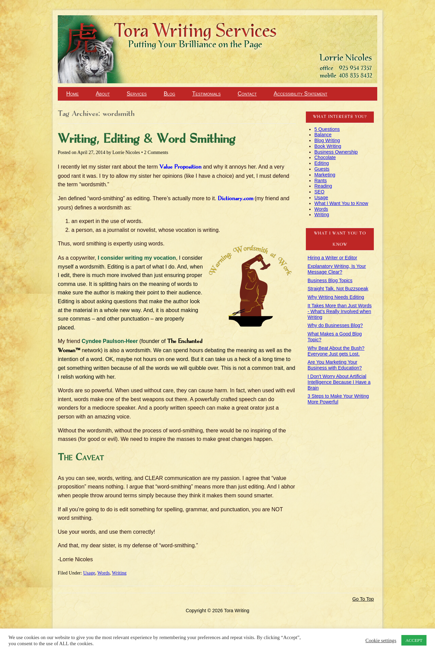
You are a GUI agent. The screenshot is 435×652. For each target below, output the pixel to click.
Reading (323, 186)
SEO (319, 191)
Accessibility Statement (300, 94)
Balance (323, 134)
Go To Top (363, 599)
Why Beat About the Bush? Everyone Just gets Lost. (336, 351)
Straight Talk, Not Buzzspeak (338, 288)
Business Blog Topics (330, 280)
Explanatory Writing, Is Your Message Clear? (337, 269)
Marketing (324, 174)
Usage (89, 573)
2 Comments (156, 152)
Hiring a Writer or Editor (332, 257)
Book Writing (327, 146)
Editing (321, 163)
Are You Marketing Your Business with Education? (335, 365)
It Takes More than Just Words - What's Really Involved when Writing (340, 311)
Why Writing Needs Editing (336, 297)
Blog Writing (327, 140)
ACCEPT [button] (413, 640)
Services (137, 94)
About (103, 94)
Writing (119, 573)
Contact (247, 94)
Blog (169, 94)
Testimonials (206, 94)
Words (103, 573)
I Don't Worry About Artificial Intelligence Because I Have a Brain (339, 382)
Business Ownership (336, 152)
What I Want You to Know (341, 203)
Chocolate (325, 157)
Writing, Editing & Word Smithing (146, 139)
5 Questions (327, 129)
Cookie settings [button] (380, 640)
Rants (320, 180)
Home (72, 94)
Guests (321, 169)
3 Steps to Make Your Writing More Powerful (338, 399)
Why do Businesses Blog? (335, 325)
